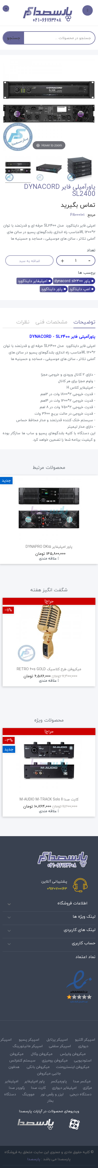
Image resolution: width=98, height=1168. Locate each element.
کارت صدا (38, 1087)
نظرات (23, 321)
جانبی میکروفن (49, 1073)
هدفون (14, 1067)
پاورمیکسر (59, 1081)
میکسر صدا (82, 1081)
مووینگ (28, 1094)
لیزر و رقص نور (52, 1094)
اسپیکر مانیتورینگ (28, 1046)
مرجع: (91, 215)
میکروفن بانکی (38, 1067)
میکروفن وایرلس (73, 1054)
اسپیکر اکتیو (85, 1039)
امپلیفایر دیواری (64, 1087)
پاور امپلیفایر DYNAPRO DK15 (49, 546)
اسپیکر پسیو (29, 1039)
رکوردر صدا (17, 1087)
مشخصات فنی (51, 321)
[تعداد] (75, 260)
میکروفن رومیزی (55, 1060)
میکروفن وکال (42, 1054)
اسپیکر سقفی (60, 1046)
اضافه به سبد (29, 261)
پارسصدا (33, 1159)
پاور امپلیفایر (35, 1081)
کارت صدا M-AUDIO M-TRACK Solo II (49, 799)
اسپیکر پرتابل (57, 1039)
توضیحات (84, 321)
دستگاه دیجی (80, 1094)
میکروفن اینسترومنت (72, 1067)
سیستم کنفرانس (22, 1060)
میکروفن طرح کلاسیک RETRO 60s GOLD (49, 669)
